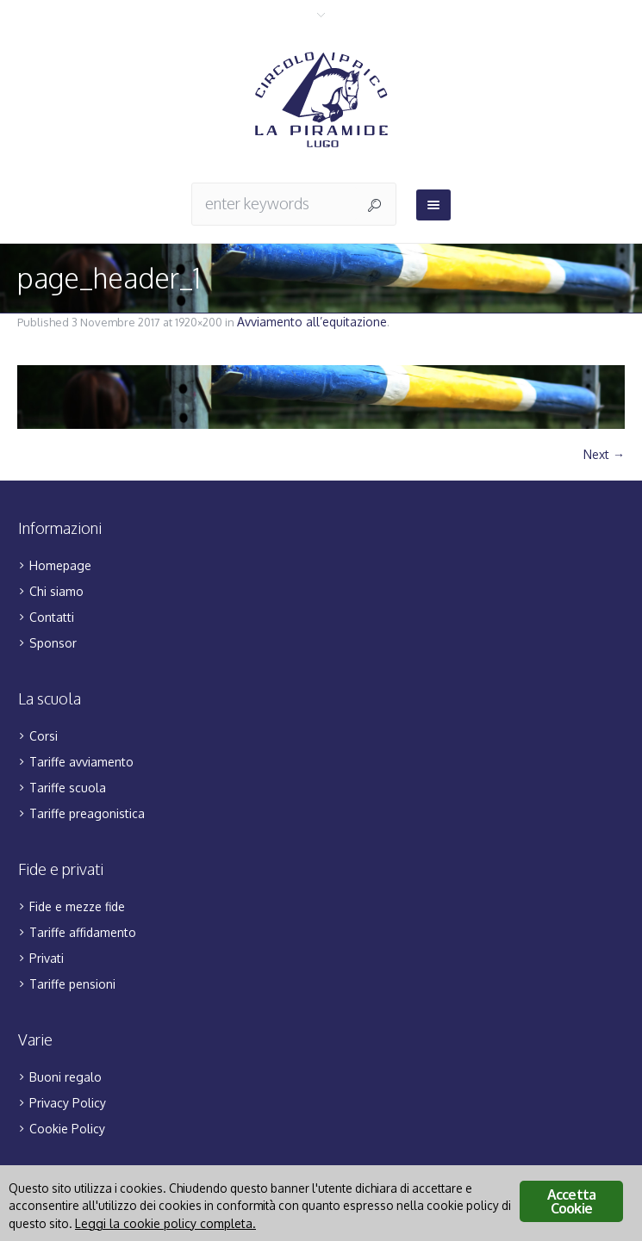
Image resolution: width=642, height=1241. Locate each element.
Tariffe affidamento (82, 932)
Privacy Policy (67, 1102)
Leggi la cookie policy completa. (165, 1223)
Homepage (60, 565)
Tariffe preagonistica (87, 813)
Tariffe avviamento (81, 761)
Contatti (51, 617)
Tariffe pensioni (72, 984)
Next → (604, 454)
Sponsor (53, 643)
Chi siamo (56, 591)
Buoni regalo (65, 1077)
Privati (46, 958)
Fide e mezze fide (77, 906)
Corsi (43, 736)
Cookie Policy (67, 1128)
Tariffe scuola (67, 787)
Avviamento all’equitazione (312, 321)
